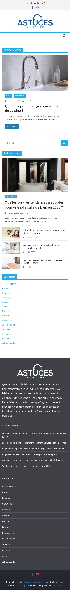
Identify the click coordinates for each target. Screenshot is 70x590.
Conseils (6, 302)
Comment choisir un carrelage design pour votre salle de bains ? (32, 460)
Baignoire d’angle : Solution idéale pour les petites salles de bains (42, 246)
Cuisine (8, 96)
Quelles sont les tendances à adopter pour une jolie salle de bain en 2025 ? (34, 205)
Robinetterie (20, 96)
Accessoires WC (9, 284)
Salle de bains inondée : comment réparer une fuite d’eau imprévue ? (44, 231)
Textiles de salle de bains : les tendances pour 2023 (26, 466)
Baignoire (6, 293)
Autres (5, 288)
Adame (25, 213)
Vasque (5, 338)
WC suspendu (8, 343)
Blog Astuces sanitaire (33, 101)
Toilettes (6, 329)
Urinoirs (6, 334)
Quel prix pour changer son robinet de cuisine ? (32, 108)
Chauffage (7, 297)
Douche (5, 311)
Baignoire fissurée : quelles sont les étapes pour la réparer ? (42, 261)
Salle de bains (11, 196)
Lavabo (5, 315)
